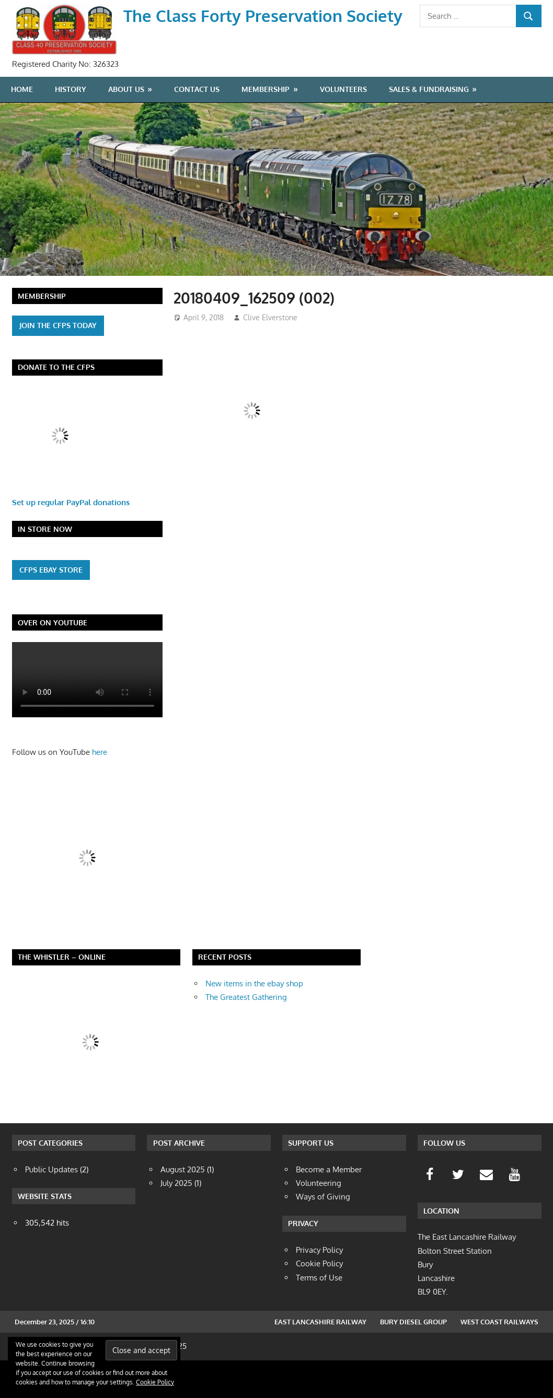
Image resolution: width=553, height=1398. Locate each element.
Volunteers (343, 126)
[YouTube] (514, 1212)
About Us (126, 126)
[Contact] (486, 1212)
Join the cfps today (58, 362)
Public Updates (51, 1206)
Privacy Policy (319, 1287)
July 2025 (176, 1221)
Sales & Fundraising (429, 126)
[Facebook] (430, 1212)
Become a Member (329, 1206)
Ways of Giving (323, 1234)
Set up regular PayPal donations (71, 539)
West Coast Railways (499, 1359)
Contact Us (197, 126)
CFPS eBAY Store (51, 606)
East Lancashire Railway (320, 1359)
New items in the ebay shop (254, 1021)
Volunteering (318, 1221)
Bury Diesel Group (413, 1359)
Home (22, 126)
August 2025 (182, 1206)
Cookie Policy (155, 1382)
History (70, 126)
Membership (265, 126)
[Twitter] (458, 1212)
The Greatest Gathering (246, 1035)
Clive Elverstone (270, 355)
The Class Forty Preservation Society (265, 15)
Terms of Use (319, 1315)
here (99, 790)
